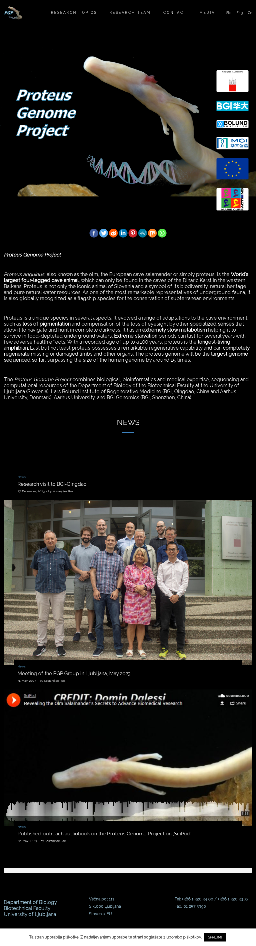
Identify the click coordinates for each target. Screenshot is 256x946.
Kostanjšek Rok (61, 491)
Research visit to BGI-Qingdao (52, 484)
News (22, 477)
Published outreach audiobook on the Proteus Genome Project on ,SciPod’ (104, 834)
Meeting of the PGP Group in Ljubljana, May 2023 (74, 673)
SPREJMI (215, 937)
